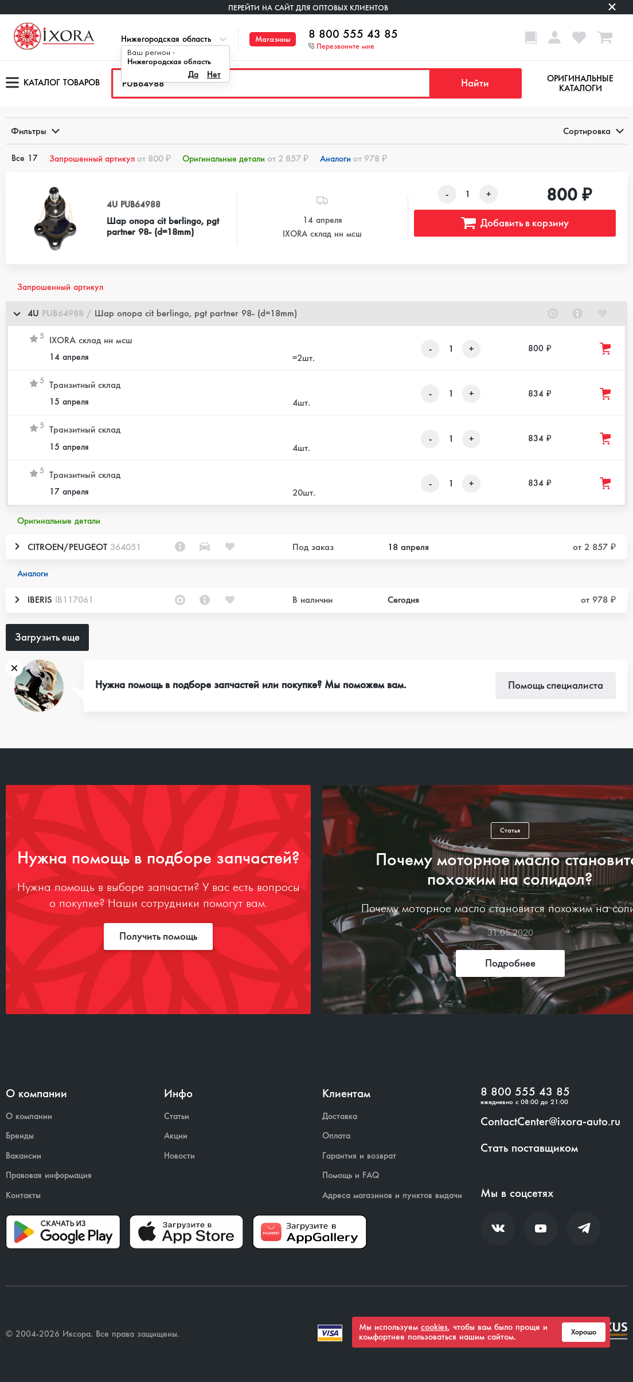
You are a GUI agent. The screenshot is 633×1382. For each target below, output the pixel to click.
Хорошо (583, 1332)
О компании (29, 1116)
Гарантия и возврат (359, 1156)
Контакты (23, 1195)
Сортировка (592, 131)
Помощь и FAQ (350, 1175)
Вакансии (23, 1156)
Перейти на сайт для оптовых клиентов (308, 8)
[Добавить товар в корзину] (606, 349)
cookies (434, 1327)
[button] (316, 313)
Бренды (20, 1136)
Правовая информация (49, 1175)
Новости (179, 1156)
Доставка (339, 1116)
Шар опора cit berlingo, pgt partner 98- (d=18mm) (163, 226)
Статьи (176, 1116)
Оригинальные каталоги (580, 83)
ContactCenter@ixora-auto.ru (550, 1121)
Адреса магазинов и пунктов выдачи (392, 1195)
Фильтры (34, 131)
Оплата (336, 1136)
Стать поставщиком (529, 1148)
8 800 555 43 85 (353, 34)
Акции (175, 1136)
